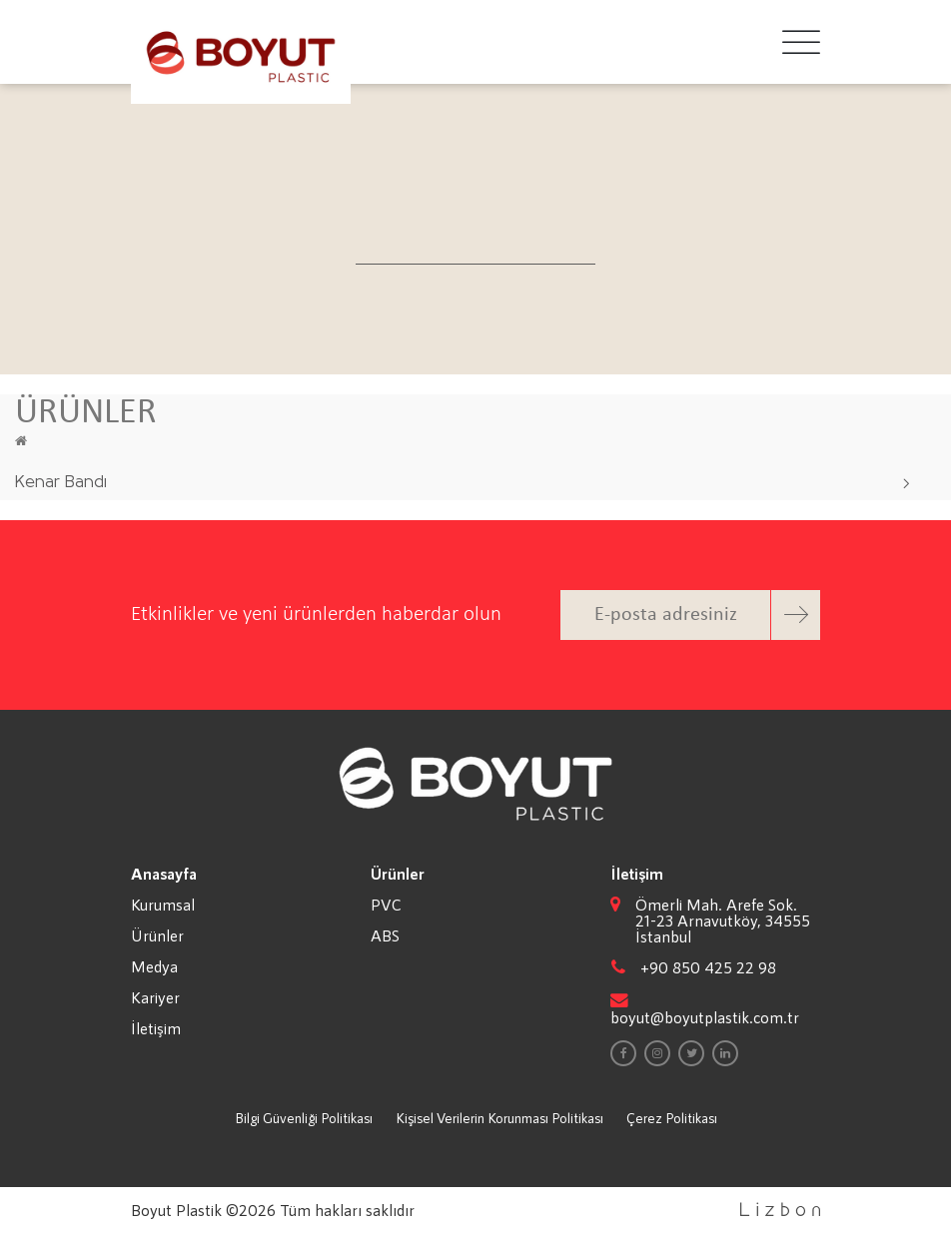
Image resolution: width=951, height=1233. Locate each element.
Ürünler (157, 935)
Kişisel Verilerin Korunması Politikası (499, 1117)
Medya (154, 966)
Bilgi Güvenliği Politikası (304, 1117)
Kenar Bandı (61, 482)
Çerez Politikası (671, 1117)
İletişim (156, 1028)
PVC (386, 905)
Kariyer (155, 997)
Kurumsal (163, 905)
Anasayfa (164, 874)
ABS (385, 935)
